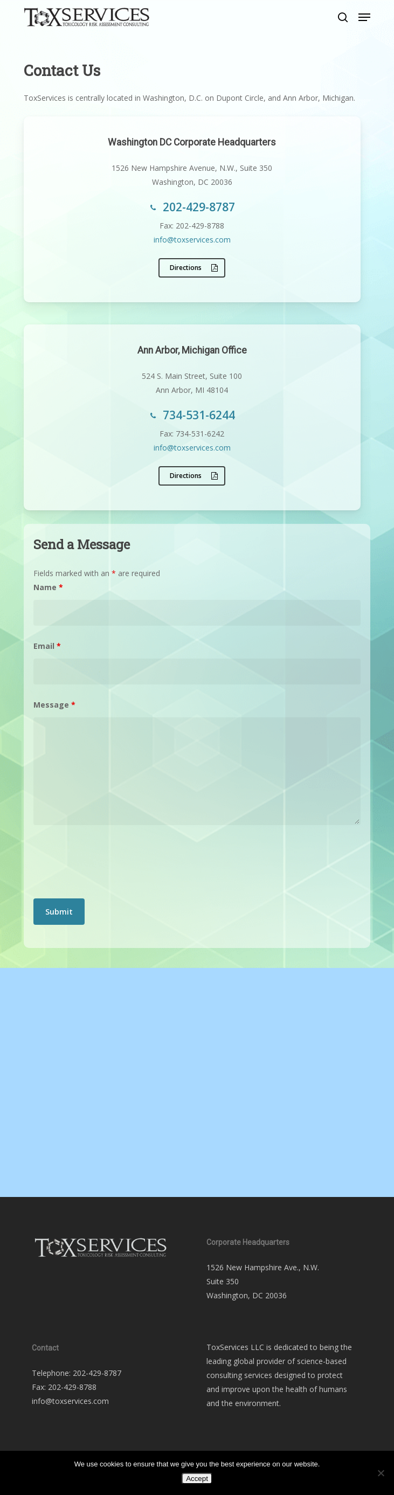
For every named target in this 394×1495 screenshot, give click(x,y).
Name (48, 587)
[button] (364, 17)
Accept (197, 1479)
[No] (380, 1473)
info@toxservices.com (192, 239)
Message (54, 705)
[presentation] (115, 864)
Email (47, 646)
